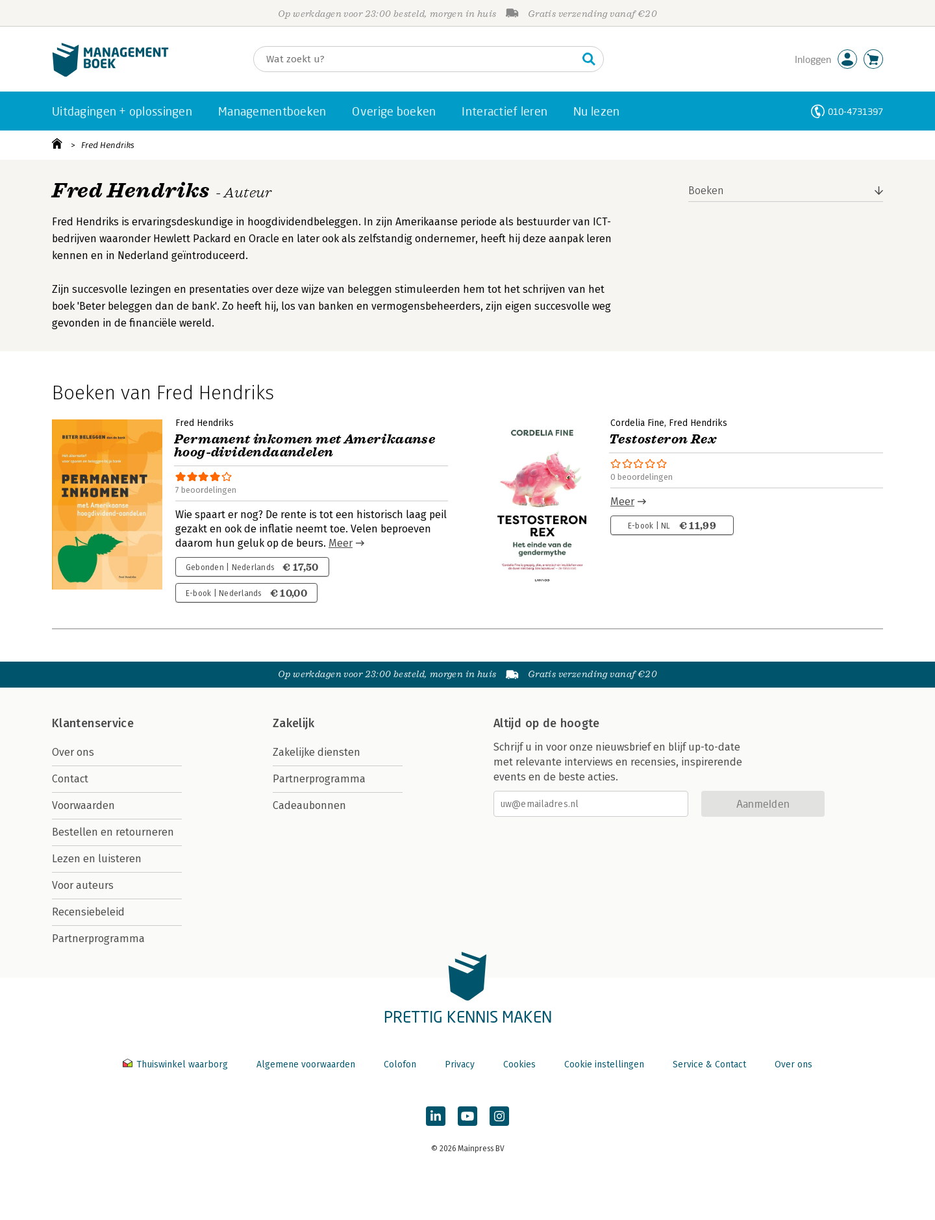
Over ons (73, 752)
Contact (70, 779)
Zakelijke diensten (316, 752)
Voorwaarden (83, 805)
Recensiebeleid (88, 912)
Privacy (460, 1064)
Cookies (519, 1064)
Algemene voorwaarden (305, 1064)
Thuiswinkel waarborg (177, 1064)
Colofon (400, 1064)
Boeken (706, 190)
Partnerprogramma (98, 938)
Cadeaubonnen (309, 805)
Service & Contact (709, 1064)
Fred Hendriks (107, 145)
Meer (341, 543)
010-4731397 (855, 111)
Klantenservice (93, 723)
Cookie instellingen (604, 1064)
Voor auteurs (83, 885)
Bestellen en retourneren (113, 832)
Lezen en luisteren (97, 859)
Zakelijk (293, 723)
